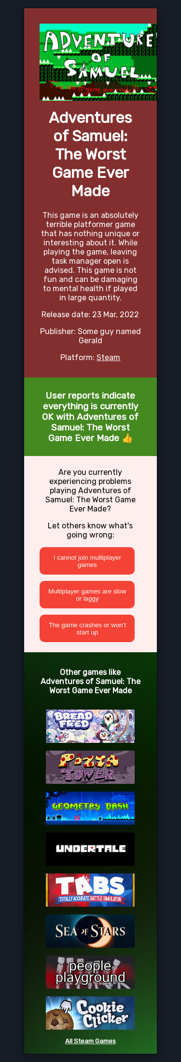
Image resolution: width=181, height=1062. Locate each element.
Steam (108, 357)
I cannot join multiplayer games (87, 561)
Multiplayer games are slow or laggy (87, 595)
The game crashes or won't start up (87, 628)
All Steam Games (90, 1041)
